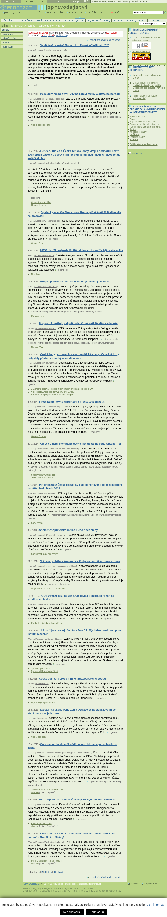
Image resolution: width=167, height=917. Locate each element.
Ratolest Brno (37, 316)
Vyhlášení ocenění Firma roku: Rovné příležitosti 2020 (74, 45)
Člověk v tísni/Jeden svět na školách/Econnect (57, 449)
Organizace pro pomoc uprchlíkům (48, 588)
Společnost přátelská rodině (44, 554)
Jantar (133, 129)
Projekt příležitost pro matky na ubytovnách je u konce (75, 281)
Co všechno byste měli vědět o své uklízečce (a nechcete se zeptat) (72, 746)
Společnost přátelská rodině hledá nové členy (68, 530)
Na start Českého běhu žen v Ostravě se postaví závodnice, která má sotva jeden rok (72, 711)
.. (51, 872)
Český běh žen (38, 737)
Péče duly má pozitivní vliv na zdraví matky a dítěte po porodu (80, 93)
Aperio (133, 119)
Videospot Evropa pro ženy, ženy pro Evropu (52, 392)
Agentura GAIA (137, 116)
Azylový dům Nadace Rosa (143, 121)
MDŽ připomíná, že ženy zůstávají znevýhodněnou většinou (77, 799)
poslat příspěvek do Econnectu (105, 40)
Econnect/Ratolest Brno (45, 286)
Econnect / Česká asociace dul (50, 99)
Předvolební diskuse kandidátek (46, 623)
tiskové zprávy (9, 38)
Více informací (155, 904)
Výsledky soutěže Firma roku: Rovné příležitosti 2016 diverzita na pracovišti (74, 214)
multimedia (7, 46)
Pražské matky (137, 137)
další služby (62, 35)
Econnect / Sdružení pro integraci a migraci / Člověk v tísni (62, 752)
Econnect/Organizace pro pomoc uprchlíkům (56, 566)
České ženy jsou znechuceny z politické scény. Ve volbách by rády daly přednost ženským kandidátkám (73, 356)
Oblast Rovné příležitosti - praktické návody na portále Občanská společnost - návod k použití (149, 86)
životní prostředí (112, 339)
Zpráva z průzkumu (40, 668)
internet (109, 343)
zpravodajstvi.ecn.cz (23, 25)
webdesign (44, 888)
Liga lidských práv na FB (43, 702)
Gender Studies (38, 205)
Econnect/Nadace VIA (46, 328)
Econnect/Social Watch (46, 804)
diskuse (35, 792)
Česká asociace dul (40, 125)
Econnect (42, 718)
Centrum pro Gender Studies (144, 124)
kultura (101, 343)
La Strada (134, 134)
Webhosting (29, 888)
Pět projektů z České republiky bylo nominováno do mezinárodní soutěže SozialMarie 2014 (75, 486)
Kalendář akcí (99, 1)
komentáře (7, 34)
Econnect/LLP (42, 683)
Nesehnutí (36, 274)
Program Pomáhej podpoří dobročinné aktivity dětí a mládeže (78, 323)
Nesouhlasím (72, 912)
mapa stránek (150, 883)
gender (35, 85)
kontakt (134, 883)
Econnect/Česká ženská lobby (49, 842)
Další (60, 872)
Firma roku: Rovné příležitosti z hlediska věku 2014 (71, 401)
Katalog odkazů (130, 1)
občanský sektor (93, 311)
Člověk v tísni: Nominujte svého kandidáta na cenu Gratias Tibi (80, 443)
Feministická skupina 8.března (145, 126)
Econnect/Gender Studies (47, 221)
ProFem (134, 139)
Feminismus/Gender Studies (49, 639)
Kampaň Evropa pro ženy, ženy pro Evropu (52, 394)
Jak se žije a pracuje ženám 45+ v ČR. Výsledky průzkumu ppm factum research (74, 632)
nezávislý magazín (141, 51)
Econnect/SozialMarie (45, 493)
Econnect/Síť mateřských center (50, 535)
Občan (143, 1)
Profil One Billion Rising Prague (46, 861)
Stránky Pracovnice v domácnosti (47, 789)
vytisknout (135, 153)
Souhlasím (97, 912)
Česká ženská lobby (41, 202)
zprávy (5, 29)
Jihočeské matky (138, 132)
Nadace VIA (37, 347)
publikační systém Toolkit (67, 888)
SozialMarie (37, 523)
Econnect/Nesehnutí (44, 255)
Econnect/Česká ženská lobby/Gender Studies (57, 163)
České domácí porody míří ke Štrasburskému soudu (72, 678)
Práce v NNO (114, 1)
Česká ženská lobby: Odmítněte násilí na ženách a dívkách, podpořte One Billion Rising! (72, 835)
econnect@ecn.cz (112, 891)
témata (5, 42)
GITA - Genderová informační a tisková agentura (147, 38)
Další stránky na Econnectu (143, 144)
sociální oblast (99, 117)
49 (55, 872)
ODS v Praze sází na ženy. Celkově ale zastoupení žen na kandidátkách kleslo (71, 597)
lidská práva (78, 311)
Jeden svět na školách (42, 477)
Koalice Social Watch (41, 823)
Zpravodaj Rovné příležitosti (44, 671)
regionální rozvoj (40, 311)
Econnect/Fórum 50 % (46, 363)
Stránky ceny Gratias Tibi (43, 475)
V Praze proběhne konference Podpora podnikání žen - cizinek (80, 561)
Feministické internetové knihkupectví (145, 97)
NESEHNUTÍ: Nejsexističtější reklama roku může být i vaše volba (81, 250)
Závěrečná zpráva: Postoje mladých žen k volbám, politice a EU (62, 389)
